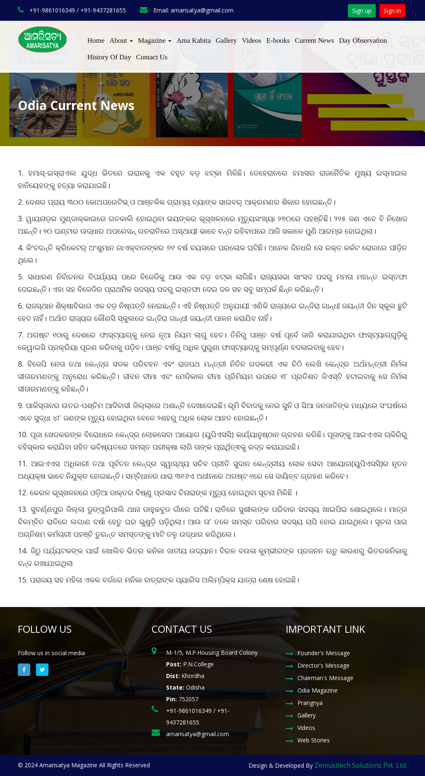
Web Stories (313, 740)
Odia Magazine (317, 690)
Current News (314, 40)
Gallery (226, 40)
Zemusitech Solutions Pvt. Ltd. (360, 765)
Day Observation (363, 40)
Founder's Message (323, 653)
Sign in (392, 11)
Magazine (154, 40)
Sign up (362, 11)
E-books (278, 40)
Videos (251, 40)
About (121, 40)
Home (96, 40)
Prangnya (310, 703)
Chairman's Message (325, 678)
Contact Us (151, 57)
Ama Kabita (193, 40)
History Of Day (109, 57)
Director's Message (323, 665)
